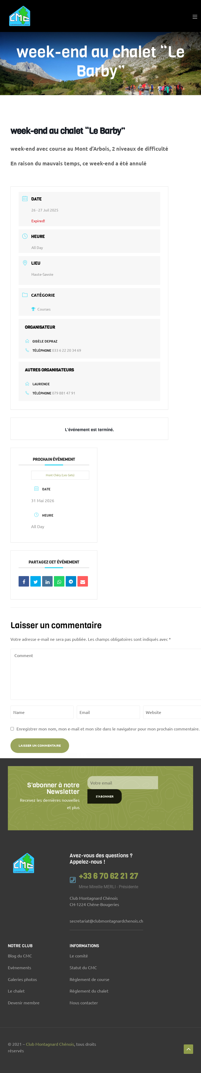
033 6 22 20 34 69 (66, 350)
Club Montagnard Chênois (50, 1044)
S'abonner (105, 771)
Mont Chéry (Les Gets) (60, 475)
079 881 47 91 (63, 393)
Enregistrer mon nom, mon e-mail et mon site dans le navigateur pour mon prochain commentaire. (108, 728)
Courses (41, 309)
